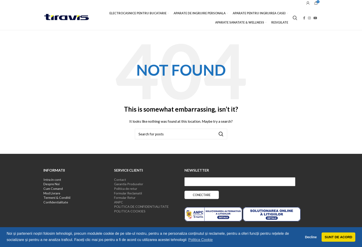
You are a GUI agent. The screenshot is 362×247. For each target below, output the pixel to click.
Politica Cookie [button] (200, 240)
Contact (120, 180)
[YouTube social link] (315, 18)
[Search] (294, 18)
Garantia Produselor (128, 184)
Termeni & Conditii (56, 197)
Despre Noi (51, 184)
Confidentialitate (55, 202)
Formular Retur (125, 197)
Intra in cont (52, 180)
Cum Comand (53, 188)
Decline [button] (311, 237)
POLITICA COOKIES (129, 211)
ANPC (118, 202)
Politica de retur (125, 188)
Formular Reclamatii (128, 193)
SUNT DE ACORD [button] (338, 237)
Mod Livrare (51, 193)
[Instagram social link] (309, 18)
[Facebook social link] (304, 18)
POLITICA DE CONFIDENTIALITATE (141, 206)
